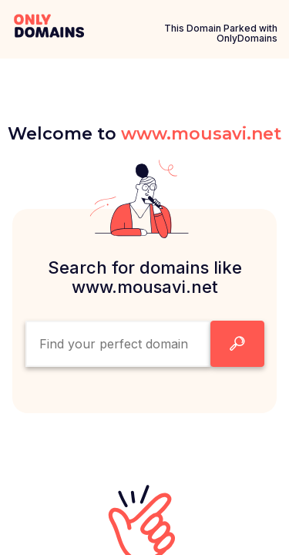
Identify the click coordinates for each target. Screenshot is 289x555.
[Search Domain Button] (237, 344)
